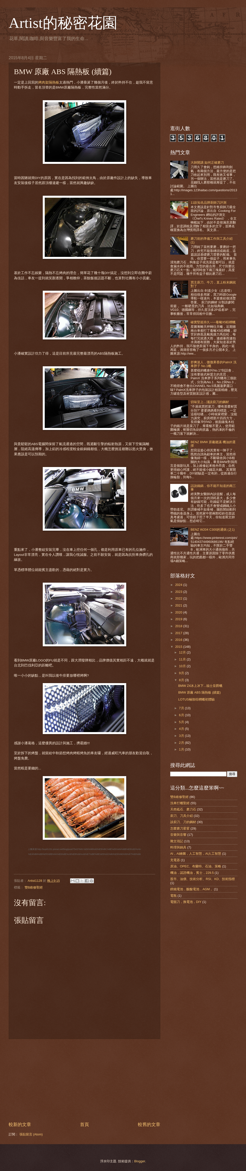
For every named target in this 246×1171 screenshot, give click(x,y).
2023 (179, 592)
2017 (179, 633)
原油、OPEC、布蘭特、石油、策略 (195, 866)
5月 (182, 722)
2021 (179, 605)
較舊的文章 (149, 1124)
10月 (183, 666)
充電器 (175, 860)
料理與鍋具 (178, 847)
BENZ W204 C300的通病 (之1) (213, 529)
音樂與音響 (178, 835)
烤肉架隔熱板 (48, 82)
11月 (183, 659)
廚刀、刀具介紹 (181, 816)
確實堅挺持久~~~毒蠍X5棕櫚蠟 (213, 322)
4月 (182, 729)
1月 (182, 749)
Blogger (139, 1161)
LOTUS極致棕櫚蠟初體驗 (196, 699)
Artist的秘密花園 (63, 23)
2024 (179, 585)
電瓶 (173, 895)
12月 (183, 652)
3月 (182, 736)
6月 (182, 715)
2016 (179, 640)
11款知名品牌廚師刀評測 (208, 202)
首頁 (84, 1124)
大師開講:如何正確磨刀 (207, 162)
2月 (182, 743)
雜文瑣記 (176, 841)
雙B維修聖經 (34, 887)
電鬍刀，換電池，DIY (185, 902)
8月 (182, 680)
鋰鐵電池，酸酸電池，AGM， (191, 889)
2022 (179, 598)
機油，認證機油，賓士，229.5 (192, 873)
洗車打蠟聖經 (180, 803)
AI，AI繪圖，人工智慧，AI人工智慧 (195, 853)
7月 (182, 708)
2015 (179, 647)
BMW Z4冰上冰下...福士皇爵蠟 (200, 686)
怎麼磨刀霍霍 (180, 828)
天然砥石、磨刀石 (183, 809)
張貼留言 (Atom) (31, 1134)
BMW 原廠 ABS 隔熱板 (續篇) (199, 692)
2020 (179, 612)
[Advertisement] (84, 1080)
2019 (179, 619)
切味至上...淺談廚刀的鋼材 (210, 402)
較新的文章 (20, 1124)
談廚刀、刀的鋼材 (183, 822)
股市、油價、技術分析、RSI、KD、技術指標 (202, 879)
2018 (179, 626)
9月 (182, 673)
